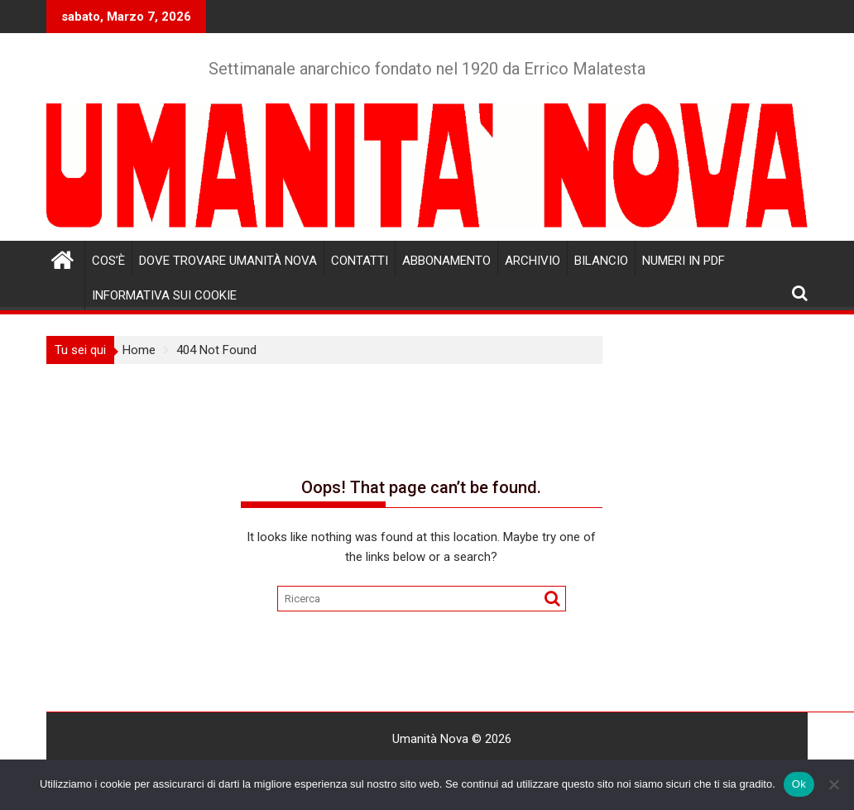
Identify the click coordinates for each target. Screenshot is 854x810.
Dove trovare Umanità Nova (228, 260)
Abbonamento (446, 260)
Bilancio (601, 260)
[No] (833, 784)
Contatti (359, 260)
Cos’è (108, 260)
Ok (799, 784)
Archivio (532, 260)
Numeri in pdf (683, 260)
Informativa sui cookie (164, 295)
